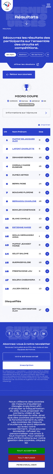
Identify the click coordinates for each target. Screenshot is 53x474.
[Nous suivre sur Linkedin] (43, 333)
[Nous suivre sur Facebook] (9, 333)
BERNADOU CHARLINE (24, 201)
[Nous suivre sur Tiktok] (35, 333)
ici (10, 381)
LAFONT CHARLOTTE (23, 149)
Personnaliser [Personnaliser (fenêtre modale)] (27, 465)
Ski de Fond (37, 55)
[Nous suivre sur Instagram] (26, 333)
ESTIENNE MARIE (21, 227)
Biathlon (23, 55)
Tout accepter (26, 451)
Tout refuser (26, 458)
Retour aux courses (19, 74)
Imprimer (44, 125)
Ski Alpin (10, 55)
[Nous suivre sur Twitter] (17, 333)
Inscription (26, 365)
